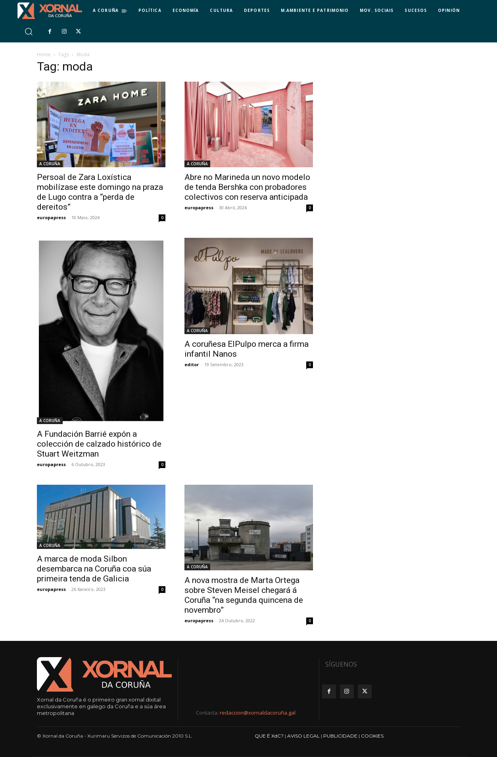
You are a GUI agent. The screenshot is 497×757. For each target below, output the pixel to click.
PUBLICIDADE (340, 736)
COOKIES (372, 736)
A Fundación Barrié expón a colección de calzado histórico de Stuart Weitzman (99, 444)
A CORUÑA (49, 163)
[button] (28, 31)
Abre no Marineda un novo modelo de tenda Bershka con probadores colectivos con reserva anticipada (247, 187)
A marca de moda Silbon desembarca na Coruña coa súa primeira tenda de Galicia (94, 568)
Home (44, 54)
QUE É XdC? (269, 736)
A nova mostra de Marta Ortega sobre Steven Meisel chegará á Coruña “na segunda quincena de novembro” (243, 595)
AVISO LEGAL (303, 736)
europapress (51, 217)
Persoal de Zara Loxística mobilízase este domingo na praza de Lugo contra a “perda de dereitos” (100, 192)
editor (191, 364)
